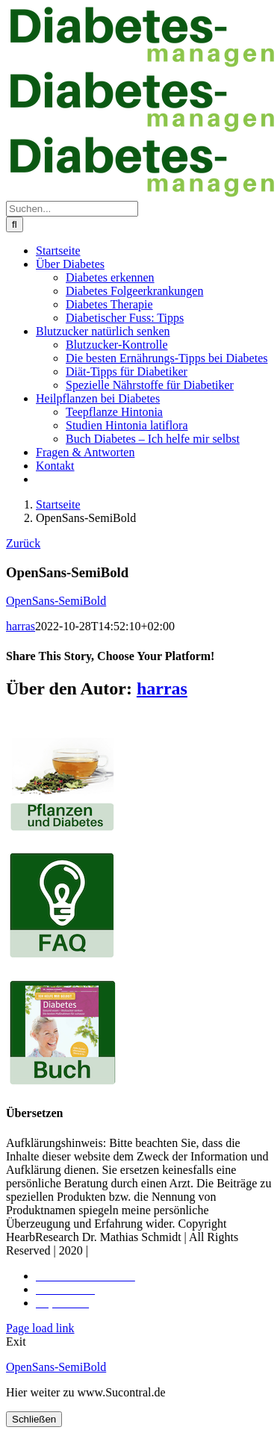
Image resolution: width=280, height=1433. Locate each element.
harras (20, 626)
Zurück (23, 543)
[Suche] (14, 224)
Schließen (34, 1419)
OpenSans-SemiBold (56, 600)
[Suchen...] (72, 209)
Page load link (40, 1328)
